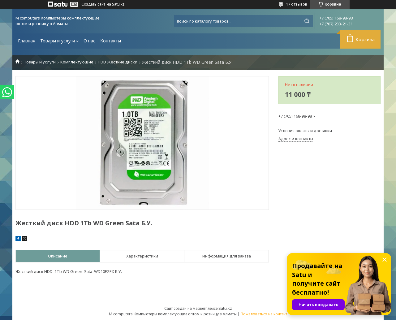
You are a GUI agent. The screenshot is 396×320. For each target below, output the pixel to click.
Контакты (110, 41)
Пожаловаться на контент (264, 314)
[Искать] (307, 21)
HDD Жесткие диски (117, 62)
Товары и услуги (57, 41)
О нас (89, 41)
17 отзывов (296, 4)
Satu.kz (225, 308)
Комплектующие (76, 62)
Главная (26, 41)
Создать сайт (93, 4)
